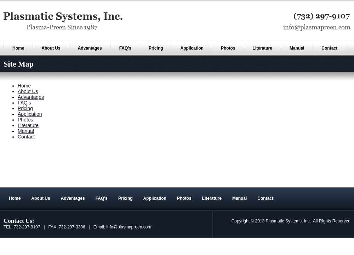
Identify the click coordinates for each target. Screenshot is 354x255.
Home (18, 48)
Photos (228, 48)
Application (192, 48)
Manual (297, 48)
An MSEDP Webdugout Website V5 (291, 183)
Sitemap (338, 183)
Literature (262, 48)
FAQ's (125, 48)
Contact (329, 48)
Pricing (156, 48)
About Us (50, 48)
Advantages (90, 48)
